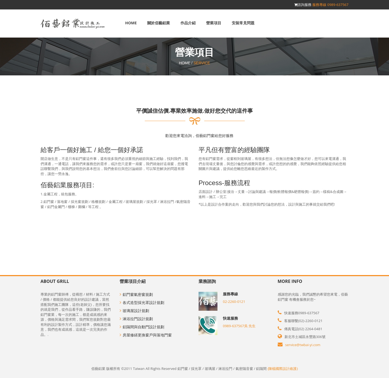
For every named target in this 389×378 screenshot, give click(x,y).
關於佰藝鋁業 (158, 22)
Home (131, 22)
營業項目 (213, 22)
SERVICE (201, 63)
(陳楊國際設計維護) (283, 368)
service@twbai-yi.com (302, 344)
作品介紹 (188, 22)
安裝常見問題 (243, 22)
